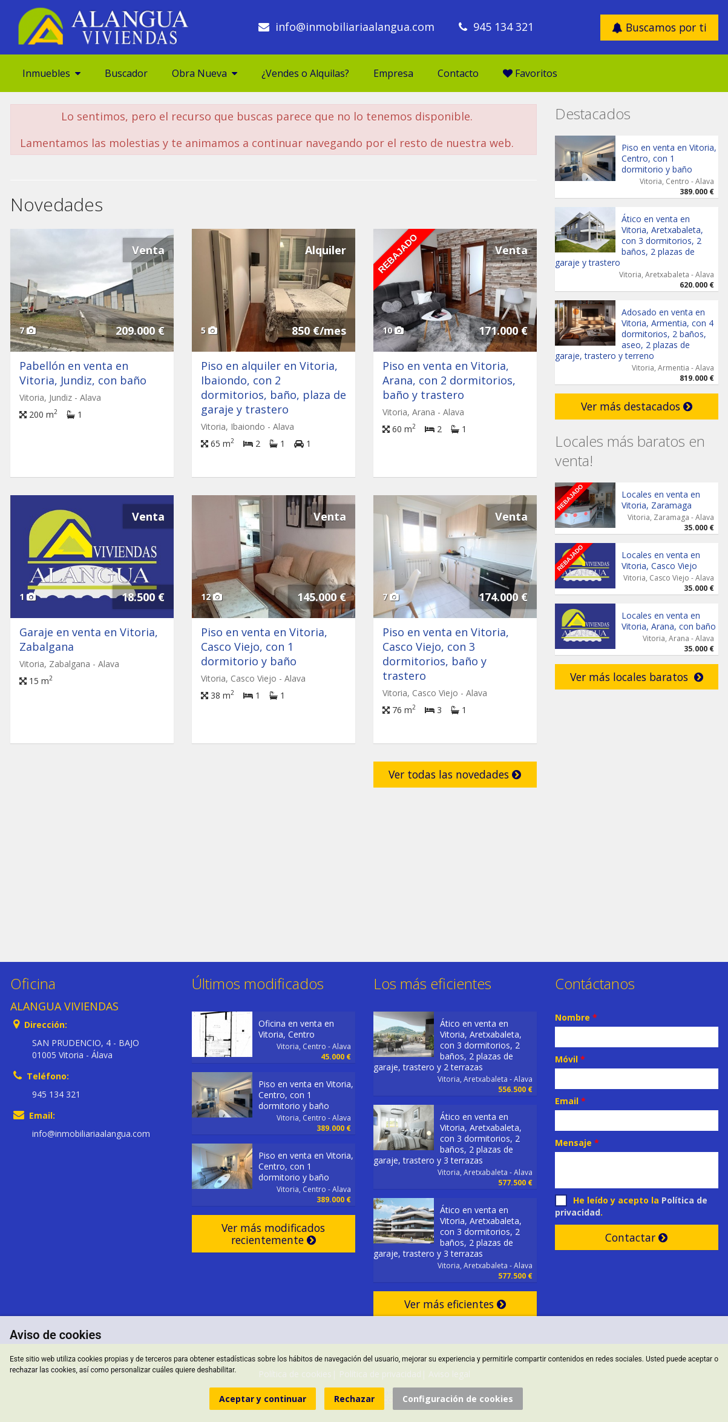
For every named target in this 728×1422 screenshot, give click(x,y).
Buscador (126, 73)
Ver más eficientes (455, 1304)
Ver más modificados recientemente (273, 1233)
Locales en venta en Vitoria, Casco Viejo (660, 560)
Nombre (576, 1017)
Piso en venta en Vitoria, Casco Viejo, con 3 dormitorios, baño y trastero (445, 654)
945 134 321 (503, 26)
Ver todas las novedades (455, 774)
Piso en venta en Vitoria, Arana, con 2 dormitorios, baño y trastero (449, 380)
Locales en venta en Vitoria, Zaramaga (660, 500)
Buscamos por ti (659, 27)
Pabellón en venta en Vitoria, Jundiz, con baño (82, 372)
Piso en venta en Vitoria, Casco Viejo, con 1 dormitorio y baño (264, 646)
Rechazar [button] (354, 1398)
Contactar (636, 1237)
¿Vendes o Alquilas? (305, 73)
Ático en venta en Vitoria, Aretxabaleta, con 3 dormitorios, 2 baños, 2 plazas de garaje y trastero (629, 240)
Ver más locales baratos (636, 677)
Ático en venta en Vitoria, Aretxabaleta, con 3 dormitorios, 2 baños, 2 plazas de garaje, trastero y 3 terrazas (447, 1138)
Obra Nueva (204, 73)
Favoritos (530, 73)
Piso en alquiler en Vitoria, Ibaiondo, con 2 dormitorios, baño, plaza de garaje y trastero (273, 387)
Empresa (393, 73)
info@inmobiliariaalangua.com (355, 26)
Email (570, 1101)
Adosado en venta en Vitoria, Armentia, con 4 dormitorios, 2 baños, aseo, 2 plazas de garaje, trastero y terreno (634, 333)
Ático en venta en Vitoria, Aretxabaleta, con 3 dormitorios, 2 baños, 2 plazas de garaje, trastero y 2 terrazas (447, 1045)
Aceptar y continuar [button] (262, 1398)
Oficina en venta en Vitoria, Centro (296, 1029)
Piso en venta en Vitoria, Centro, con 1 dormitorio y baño (669, 158)
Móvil (570, 1059)
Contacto (458, 73)
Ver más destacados (636, 406)
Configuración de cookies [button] (457, 1398)
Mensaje (577, 1142)
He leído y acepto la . (631, 1206)
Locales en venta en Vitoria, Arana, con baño (668, 621)
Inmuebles (51, 73)
